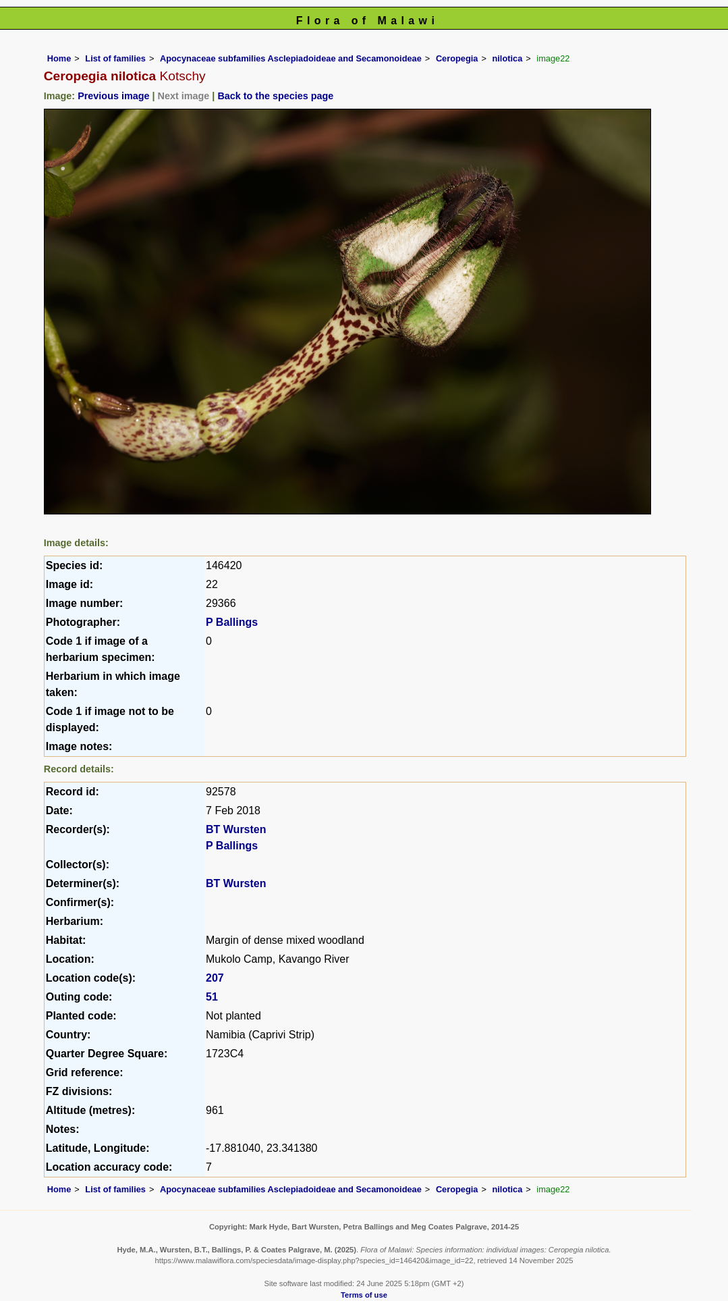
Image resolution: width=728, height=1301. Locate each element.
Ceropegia (457, 58)
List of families (115, 58)
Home (59, 58)
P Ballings (232, 622)
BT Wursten (236, 829)
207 (215, 978)
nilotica (508, 58)
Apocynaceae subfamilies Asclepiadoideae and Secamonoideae (291, 58)
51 (212, 997)
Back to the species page (275, 95)
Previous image (113, 95)
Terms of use (364, 1295)
